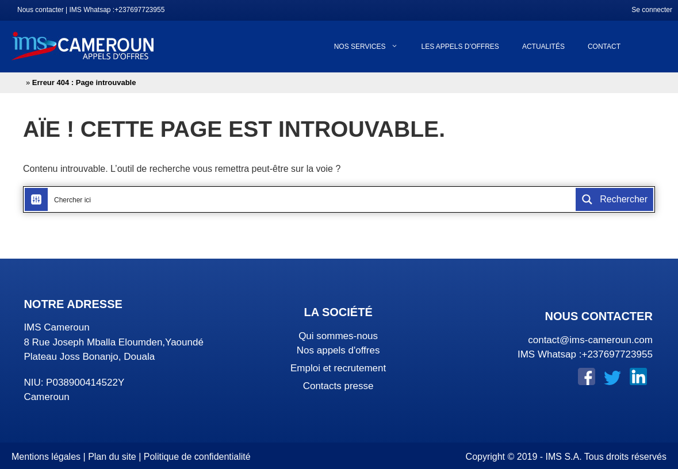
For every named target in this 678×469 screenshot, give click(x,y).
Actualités (543, 47)
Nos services (372, 46)
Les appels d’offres (460, 47)
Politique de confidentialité (197, 457)
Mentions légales (46, 457)
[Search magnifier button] (614, 199)
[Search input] (312, 199)
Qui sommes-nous (338, 335)
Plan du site (112, 457)
